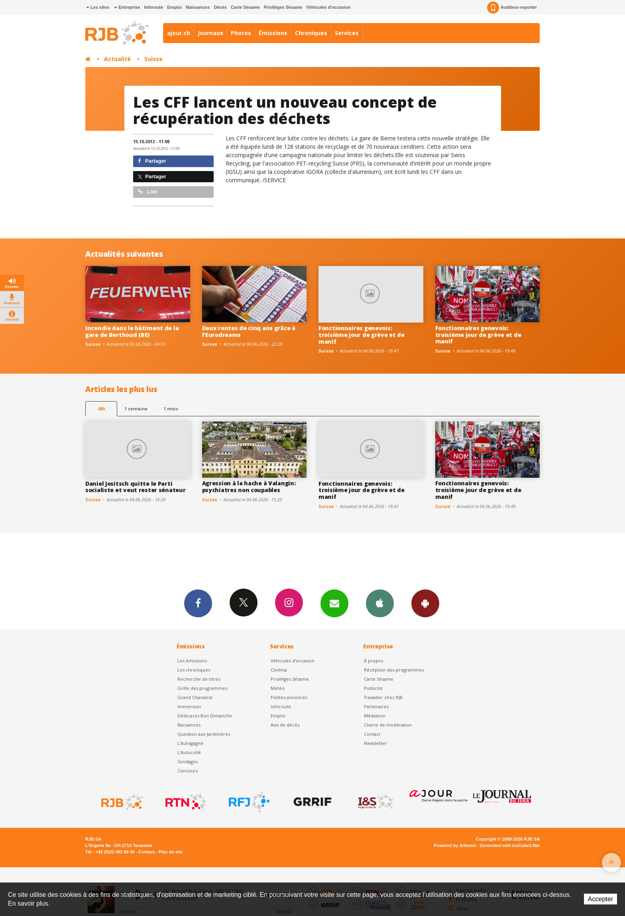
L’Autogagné (190, 743)
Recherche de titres (198, 679)
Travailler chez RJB (383, 697)
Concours (187, 770)
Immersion (189, 706)
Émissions (273, 33)
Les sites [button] (97, 7)
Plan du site (170, 851)
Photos (241, 33)
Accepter (600, 899)
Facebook (198, 603)
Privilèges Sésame (283, 7)
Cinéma (279, 669)
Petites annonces (289, 697)
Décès (220, 7)
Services (347, 33)
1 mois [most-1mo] (170, 409)
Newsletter (375, 743)
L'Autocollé (189, 752)
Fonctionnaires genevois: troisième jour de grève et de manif (361, 334)
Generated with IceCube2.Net (510, 845)
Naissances (198, 7)
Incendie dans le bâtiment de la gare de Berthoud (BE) (132, 331)
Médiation (374, 715)
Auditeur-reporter (512, 8)
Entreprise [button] (127, 7)
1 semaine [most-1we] (135, 409)
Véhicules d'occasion (328, 7)
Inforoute (153, 7)
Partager (152, 161)
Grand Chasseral (194, 697)
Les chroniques (193, 669)
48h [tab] (101, 409)
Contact (372, 734)
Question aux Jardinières (203, 734)
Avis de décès (285, 724)
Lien (148, 192)
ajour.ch (178, 33)
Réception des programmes (394, 669)
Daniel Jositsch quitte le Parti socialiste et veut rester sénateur (135, 487)
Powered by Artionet (455, 845)
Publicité (373, 688)
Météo (278, 688)
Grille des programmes (202, 688)
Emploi (174, 7)
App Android (425, 603)
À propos (373, 660)
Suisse (153, 59)
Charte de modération (388, 724)
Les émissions (192, 660)
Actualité (117, 59)
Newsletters (334, 603)
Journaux (210, 33)
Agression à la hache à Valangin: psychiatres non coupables (249, 486)
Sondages (187, 761)
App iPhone (380, 603)
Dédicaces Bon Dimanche (204, 715)
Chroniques (311, 33)
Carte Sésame (245, 7)
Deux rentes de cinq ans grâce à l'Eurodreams (248, 331)
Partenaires (376, 706)
